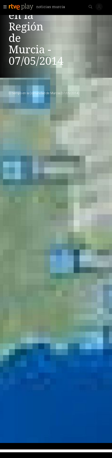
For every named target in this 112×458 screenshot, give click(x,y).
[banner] (38, 7)
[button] (4, 7)
